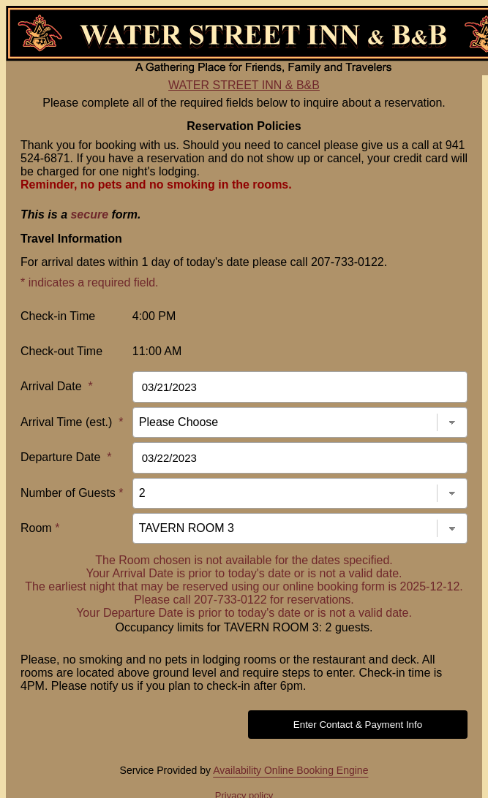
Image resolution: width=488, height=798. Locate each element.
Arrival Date (56, 386)
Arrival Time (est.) (71, 422)
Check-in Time (57, 316)
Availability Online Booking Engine (290, 770)
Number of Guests (72, 493)
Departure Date (66, 457)
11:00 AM (157, 351)
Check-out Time (61, 351)
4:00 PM (154, 316)
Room (39, 528)
